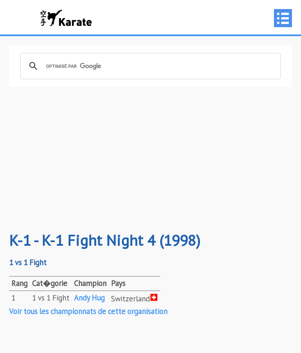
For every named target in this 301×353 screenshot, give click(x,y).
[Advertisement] (150, 159)
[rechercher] (149, 66)
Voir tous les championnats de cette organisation (88, 311)
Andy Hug (89, 298)
